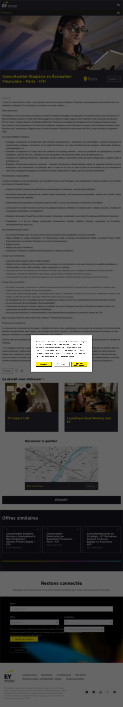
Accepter (44, 364)
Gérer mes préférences (79, 364)
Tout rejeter (61, 364)
